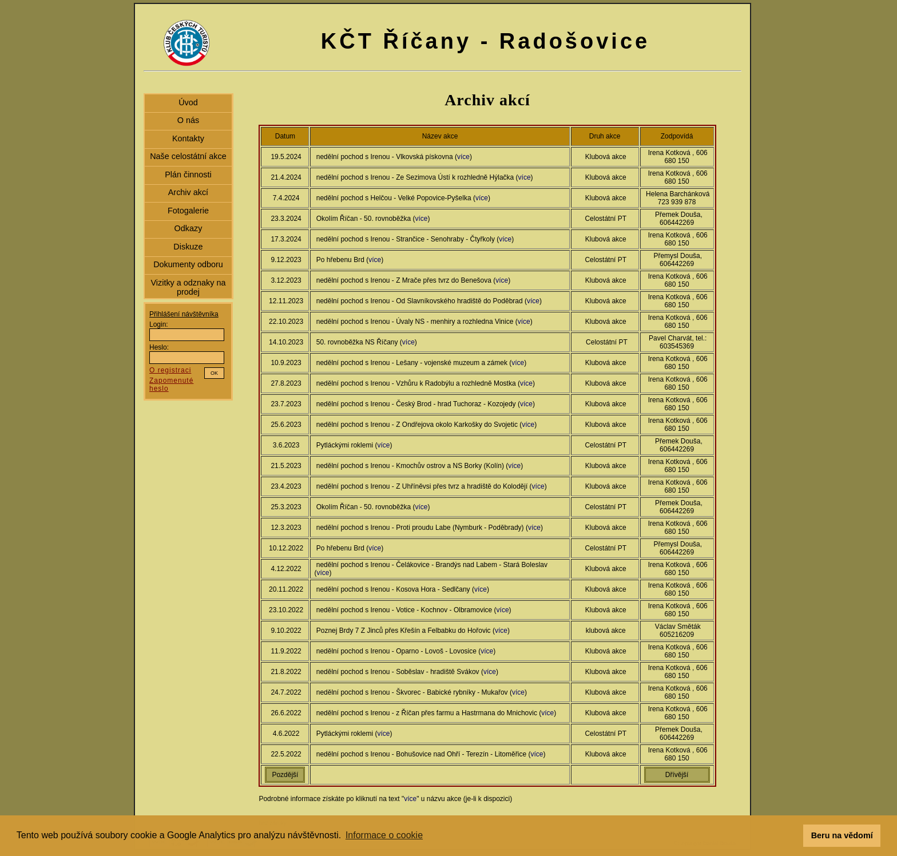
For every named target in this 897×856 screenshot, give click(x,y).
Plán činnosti (188, 174)
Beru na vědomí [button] (842, 835)
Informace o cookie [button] (384, 835)
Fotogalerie (188, 210)
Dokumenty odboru (188, 264)
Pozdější (285, 775)
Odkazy (188, 228)
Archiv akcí (188, 192)
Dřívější (677, 775)
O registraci (170, 370)
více (463, 157)
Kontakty (188, 138)
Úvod (188, 102)
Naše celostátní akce (188, 156)
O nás (188, 120)
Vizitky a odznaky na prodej (187, 287)
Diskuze (188, 246)
